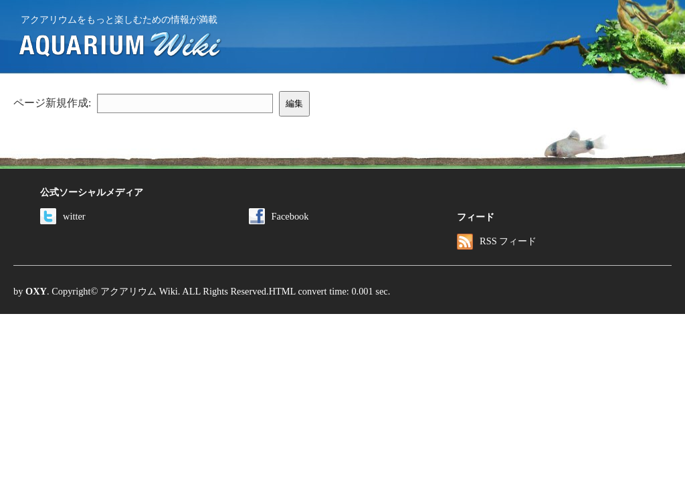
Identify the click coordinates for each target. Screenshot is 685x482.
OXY (36, 291)
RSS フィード (496, 241)
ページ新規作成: (52, 102)
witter (63, 216)
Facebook (279, 216)
